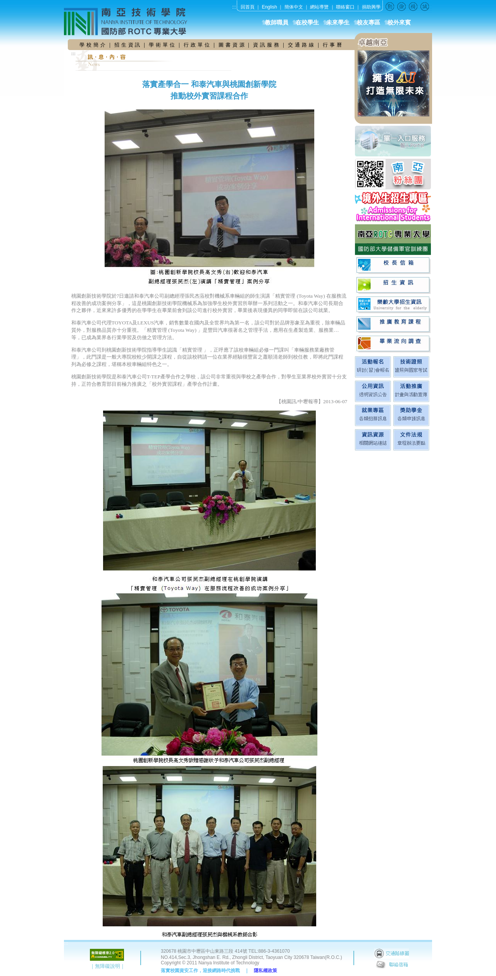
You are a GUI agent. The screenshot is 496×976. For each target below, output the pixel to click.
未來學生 (338, 22)
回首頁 (248, 7)
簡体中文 (293, 7)
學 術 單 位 (162, 45)
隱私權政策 (265, 970)
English (269, 7)
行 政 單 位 (198, 45)
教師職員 (276, 22)
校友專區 (368, 22)
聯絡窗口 (345, 7)
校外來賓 (399, 22)
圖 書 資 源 (232, 45)
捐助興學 (371, 7)
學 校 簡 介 (93, 45)
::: (234, 7)
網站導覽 (319, 7)
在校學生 (307, 22)
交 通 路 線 (302, 45)
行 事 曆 (332, 45)
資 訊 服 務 (267, 45)
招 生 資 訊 (127, 45)
